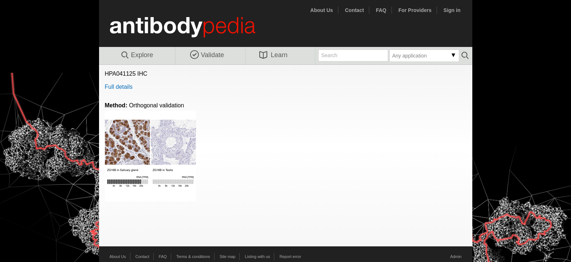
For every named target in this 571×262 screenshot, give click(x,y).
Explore (136, 55)
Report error (290, 256)
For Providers (415, 10)
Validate (207, 55)
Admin (455, 256)
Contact (354, 10)
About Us (321, 10)
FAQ (381, 10)
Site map (227, 256)
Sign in (452, 10)
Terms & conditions (193, 256)
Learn (273, 55)
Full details (119, 87)
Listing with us (257, 256)
